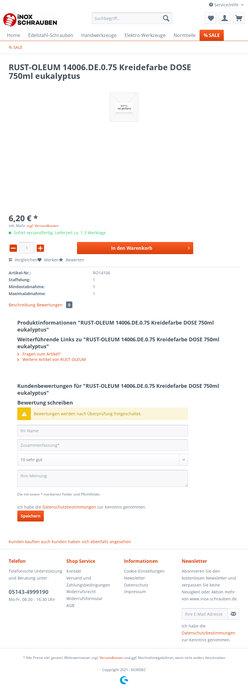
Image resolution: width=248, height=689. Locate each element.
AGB (70, 605)
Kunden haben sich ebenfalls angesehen (91, 541)
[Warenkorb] (239, 18)
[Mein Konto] (224, 18)
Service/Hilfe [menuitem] (224, 5)
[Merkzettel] (210, 18)
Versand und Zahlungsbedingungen (88, 581)
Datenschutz (136, 585)
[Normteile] (185, 35)
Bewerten (71, 259)
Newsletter (134, 578)
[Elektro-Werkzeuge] (145, 35)
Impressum (135, 591)
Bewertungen (54, 305)
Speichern (30, 516)
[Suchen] (166, 18)
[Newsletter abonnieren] (233, 614)
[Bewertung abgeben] (102, 460)
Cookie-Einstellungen (144, 571)
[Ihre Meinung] (102, 478)
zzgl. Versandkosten (43, 225)
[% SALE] (212, 35)
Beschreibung (22, 305)
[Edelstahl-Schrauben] (50, 35)
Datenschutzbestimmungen (69, 507)
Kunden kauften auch (29, 541)
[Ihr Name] (102, 430)
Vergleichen (23, 259)
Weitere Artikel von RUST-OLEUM (51, 359)
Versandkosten (111, 657)
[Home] (13, 35)
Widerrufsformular (84, 598)
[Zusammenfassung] (102, 445)
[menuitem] (132, 20)
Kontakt (73, 571)
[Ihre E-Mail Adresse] (205, 614)
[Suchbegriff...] (132, 18)
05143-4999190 (28, 592)
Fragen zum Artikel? (39, 354)
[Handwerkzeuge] (99, 35)
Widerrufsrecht (81, 591)
